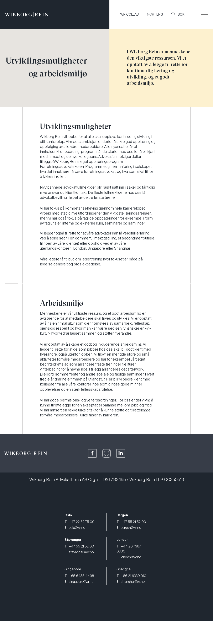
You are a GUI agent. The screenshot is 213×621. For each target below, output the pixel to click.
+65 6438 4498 (79, 576)
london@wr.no (128, 557)
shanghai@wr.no (130, 581)
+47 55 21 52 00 (131, 522)
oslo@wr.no (74, 527)
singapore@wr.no (78, 581)
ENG (159, 14)
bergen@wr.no (128, 527)
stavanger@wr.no (79, 552)
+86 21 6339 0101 (131, 576)
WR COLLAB (129, 14)
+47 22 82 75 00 (79, 522)
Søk (177, 14)
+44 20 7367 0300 (128, 549)
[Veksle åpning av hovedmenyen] (204, 14)
